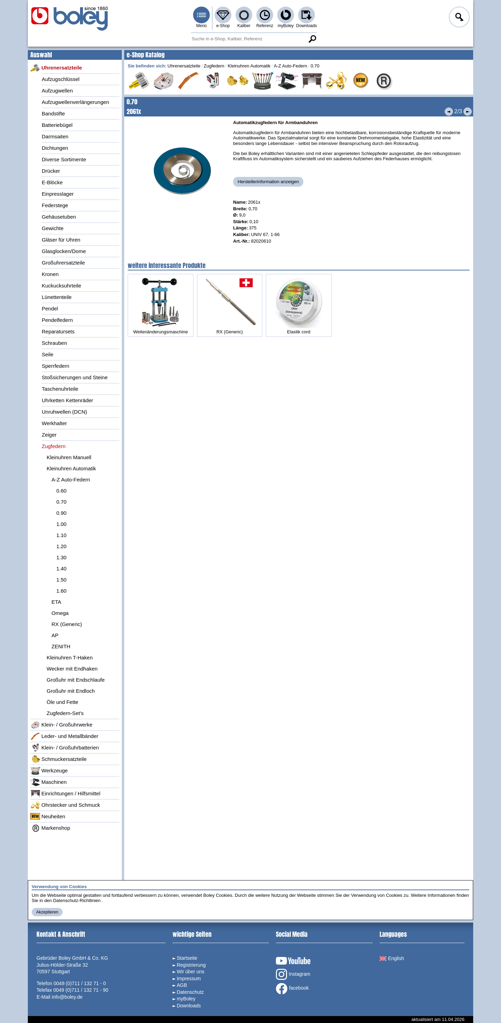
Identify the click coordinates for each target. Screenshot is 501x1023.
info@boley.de (67, 997)
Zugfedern (53, 446)
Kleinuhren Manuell (69, 457)
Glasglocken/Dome (64, 251)
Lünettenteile (57, 297)
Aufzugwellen (57, 91)
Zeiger (49, 435)
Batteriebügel (57, 125)
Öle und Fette (62, 702)
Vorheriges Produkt (449, 111)
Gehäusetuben (59, 217)
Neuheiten (47, 816)
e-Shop (223, 25)
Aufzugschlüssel (60, 79)
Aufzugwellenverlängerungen (75, 102)
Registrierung (191, 965)
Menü (201, 25)
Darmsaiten (55, 136)
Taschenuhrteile (60, 389)
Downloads (306, 25)
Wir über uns (190, 971)
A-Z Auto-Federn (70, 479)
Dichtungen (55, 148)
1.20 (61, 546)
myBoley (286, 25)
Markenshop (50, 828)
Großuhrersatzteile (63, 263)
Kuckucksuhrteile (61, 286)
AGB (182, 985)
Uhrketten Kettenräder (67, 400)
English (392, 958)
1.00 (61, 524)
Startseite (187, 958)
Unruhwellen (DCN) (64, 412)
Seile (47, 354)
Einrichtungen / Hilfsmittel (65, 793)
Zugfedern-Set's (65, 713)
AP (54, 635)
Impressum (189, 978)
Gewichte (53, 228)
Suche (312, 39)
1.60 (61, 591)
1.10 (61, 535)
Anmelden (458, 18)
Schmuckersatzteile (58, 759)
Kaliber (243, 25)
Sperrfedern (55, 366)
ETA (56, 602)
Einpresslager (58, 194)
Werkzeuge (49, 770)
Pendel (50, 308)
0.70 (61, 502)
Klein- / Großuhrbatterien (64, 748)
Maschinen (48, 782)
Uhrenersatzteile (56, 68)
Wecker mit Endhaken (72, 669)
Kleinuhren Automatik (71, 468)
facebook (292, 988)
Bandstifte (53, 113)
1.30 (61, 557)
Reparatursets (58, 331)
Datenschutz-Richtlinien (77, 900)
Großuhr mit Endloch (71, 691)
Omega (60, 613)
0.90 (61, 513)
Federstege (55, 205)
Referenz (264, 25)
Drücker (51, 171)
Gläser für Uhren (61, 240)
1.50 (61, 580)
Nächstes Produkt (467, 111)
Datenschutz (190, 992)
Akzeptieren (47, 912)
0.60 (61, 491)
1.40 (61, 568)
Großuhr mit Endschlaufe (76, 680)
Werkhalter (54, 423)
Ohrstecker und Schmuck (65, 805)
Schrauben (54, 343)
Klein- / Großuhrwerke (61, 725)
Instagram (293, 974)
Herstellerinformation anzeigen (268, 181)
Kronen (50, 274)
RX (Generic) (66, 624)
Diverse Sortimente (64, 159)
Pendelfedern (57, 320)
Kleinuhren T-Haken (70, 657)
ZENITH (60, 646)
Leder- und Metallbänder (64, 736)
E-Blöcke (52, 182)
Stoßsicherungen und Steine (75, 377)
